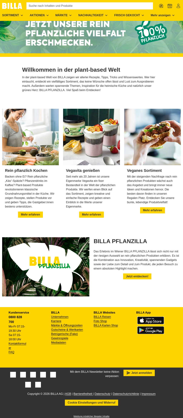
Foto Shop (100, 321)
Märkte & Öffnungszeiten (67, 325)
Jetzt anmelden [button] (139, 373)
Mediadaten (58, 342)
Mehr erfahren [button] (30, 214)
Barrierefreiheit (83, 393)
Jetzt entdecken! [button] (137, 276)
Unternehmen (59, 316)
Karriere (56, 321)
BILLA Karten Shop (106, 325)
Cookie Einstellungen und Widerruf (91, 402)
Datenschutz (102, 393)
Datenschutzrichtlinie (126, 393)
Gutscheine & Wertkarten (67, 329)
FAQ (11, 352)
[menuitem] (40, 15)
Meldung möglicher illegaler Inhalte (92, 416)
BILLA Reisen (102, 316)
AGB (68, 393)
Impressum (149, 393)
